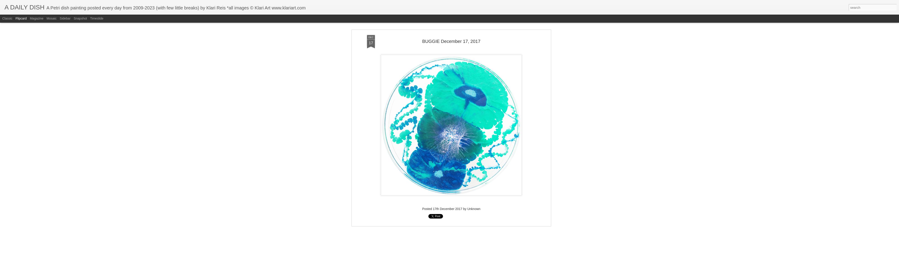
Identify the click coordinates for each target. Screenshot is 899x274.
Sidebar (65, 18)
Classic (7, 18)
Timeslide (96, 18)
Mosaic (51, 18)
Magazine (37, 18)
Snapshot (80, 18)
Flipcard (21, 18)
